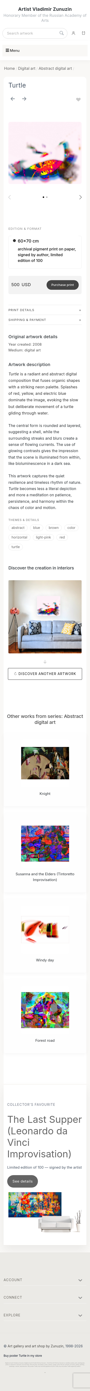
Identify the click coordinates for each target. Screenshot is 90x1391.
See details (22, 1181)
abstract (18, 528)
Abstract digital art (55, 68)
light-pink (43, 537)
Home (9, 68)
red (62, 537)
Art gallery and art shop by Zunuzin (36, 1346)
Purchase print (62, 285)
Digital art (26, 68)
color (71, 528)
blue (36, 528)
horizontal (19, 537)
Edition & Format (25, 229)
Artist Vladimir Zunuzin (45, 9)
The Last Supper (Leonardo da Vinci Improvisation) (44, 1136)
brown (54, 528)
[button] (43, 197)
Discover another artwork (47, 674)
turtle (16, 547)
